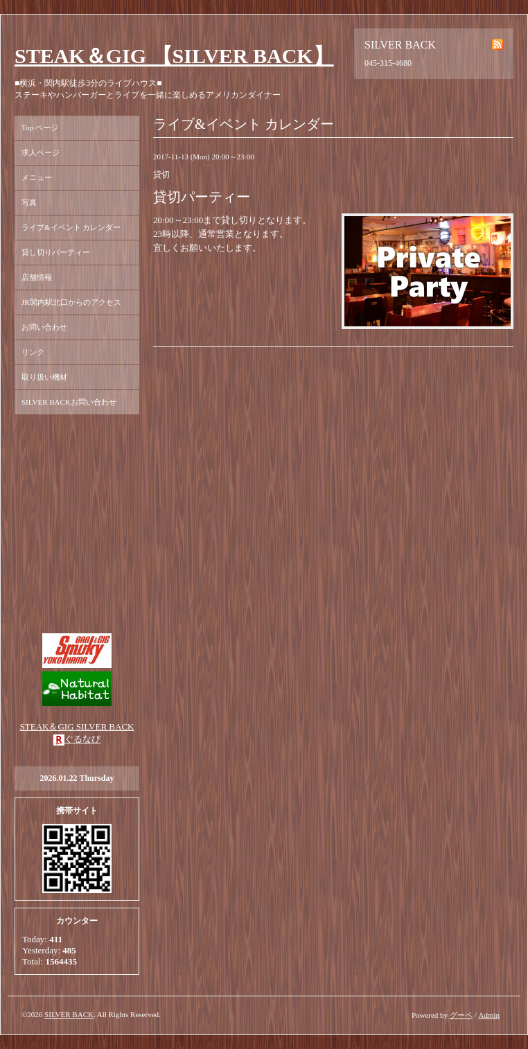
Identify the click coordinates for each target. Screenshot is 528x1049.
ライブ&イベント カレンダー (71, 227)
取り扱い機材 (44, 377)
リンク (32, 352)
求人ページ (40, 152)
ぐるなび (82, 739)
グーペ (461, 1015)
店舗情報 (36, 277)
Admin (489, 1015)
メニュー (36, 177)
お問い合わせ (44, 327)
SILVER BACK (69, 1014)
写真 (29, 202)
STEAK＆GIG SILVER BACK (77, 726)
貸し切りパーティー (55, 252)
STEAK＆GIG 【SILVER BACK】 (174, 55)
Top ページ (39, 127)
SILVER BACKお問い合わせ (68, 402)
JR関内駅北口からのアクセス (71, 302)
